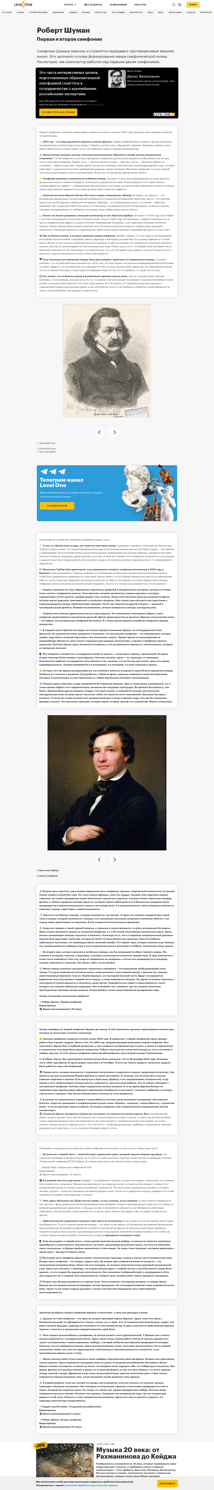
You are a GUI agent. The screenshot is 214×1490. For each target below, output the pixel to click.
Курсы (68, 5)
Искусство (101, 12)
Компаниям (118, 5)
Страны (20, 12)
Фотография (118, 12)
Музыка (86, 12)
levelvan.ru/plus (95, 104)
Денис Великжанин (143, 76)
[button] (105, 425)
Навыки (73, 12)
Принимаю (167, 1483)
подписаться (57, 506)
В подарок (93, 4)
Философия (175, 12)
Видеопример (47, 1005)
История (6, 12)
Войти (193, 5)
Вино (161, 12)
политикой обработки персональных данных (91, 1485)
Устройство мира (38, 12)
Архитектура (136, 12)
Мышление (58, 12)
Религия (191, 12)
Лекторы (140, 5)
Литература (206, 12)
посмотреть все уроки (58, 112)
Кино (150, 12)
